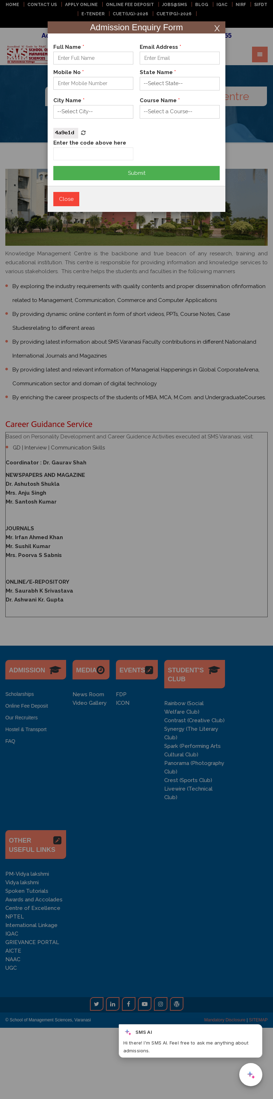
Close (66, 199)
